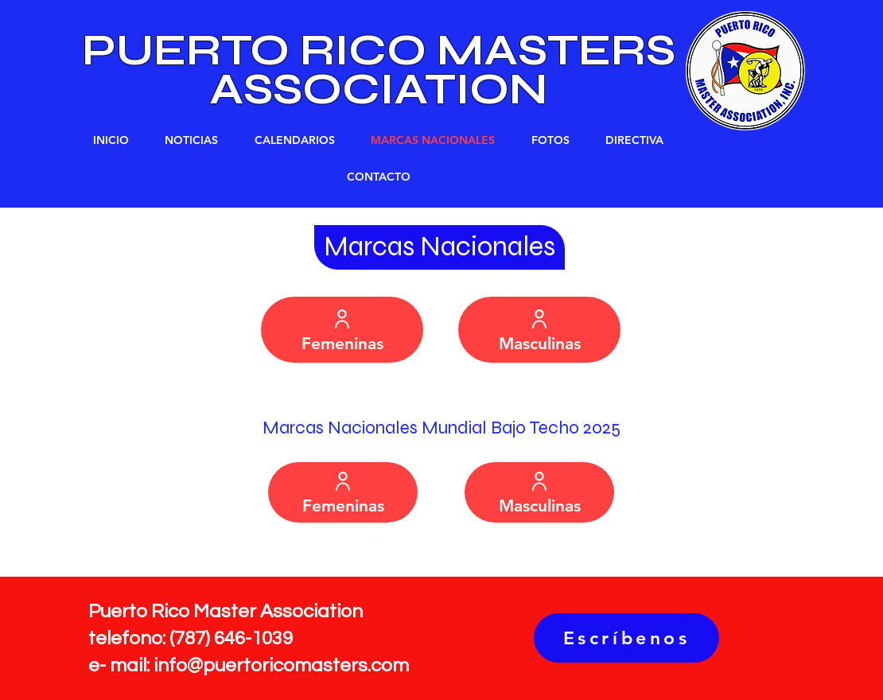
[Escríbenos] (626, 638)
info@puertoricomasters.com (281, 665)
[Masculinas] (539, 330)
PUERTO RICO (259, 50)
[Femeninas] (342, 330)
